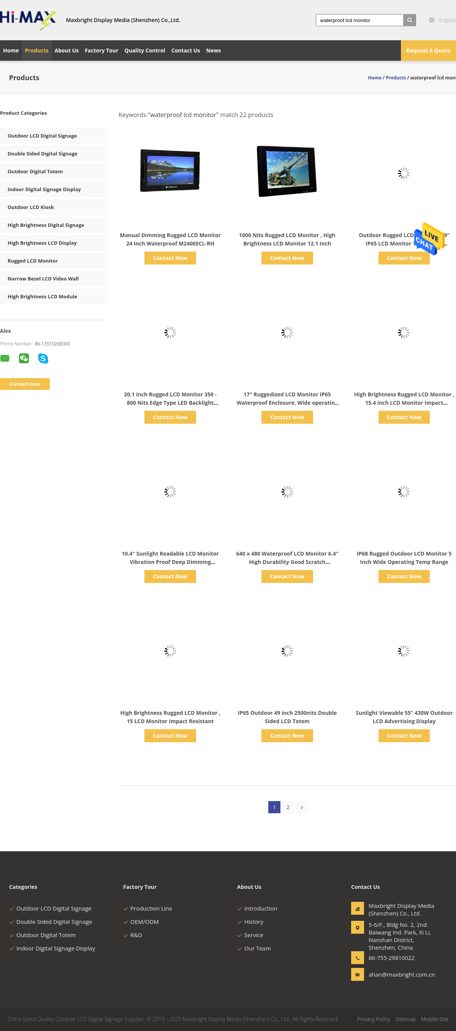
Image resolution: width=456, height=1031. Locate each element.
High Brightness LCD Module (42, 296)
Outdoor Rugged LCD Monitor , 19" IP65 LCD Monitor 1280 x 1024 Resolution (404, 243)
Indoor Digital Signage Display (44, 189)
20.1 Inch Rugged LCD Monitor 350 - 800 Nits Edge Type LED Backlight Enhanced (170, 403)
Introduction (257, 908)
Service (250, 935)
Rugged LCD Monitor (33, 260)
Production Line (147, 908)
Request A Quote (428, 50)
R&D (132, 935)
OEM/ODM (141, 921)
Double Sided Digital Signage (43, 153)
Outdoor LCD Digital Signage (42, 135)
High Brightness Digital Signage (46, 225)
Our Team (254, 948)
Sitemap (406, 1019)
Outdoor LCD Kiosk (31, 207)
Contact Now (170, 257)
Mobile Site (434, 1019)
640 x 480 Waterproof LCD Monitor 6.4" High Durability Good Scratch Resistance (287, 562)
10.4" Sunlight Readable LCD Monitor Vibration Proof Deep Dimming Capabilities (170, 562)
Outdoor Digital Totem (35, 171)
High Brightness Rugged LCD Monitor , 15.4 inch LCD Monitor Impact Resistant (404, 403)
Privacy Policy (373, 1019)
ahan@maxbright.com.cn (392, 974)
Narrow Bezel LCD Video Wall (43, 278)
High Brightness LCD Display (42, 242)
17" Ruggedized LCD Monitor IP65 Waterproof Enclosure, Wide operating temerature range (287, 403)
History (250, 921)
